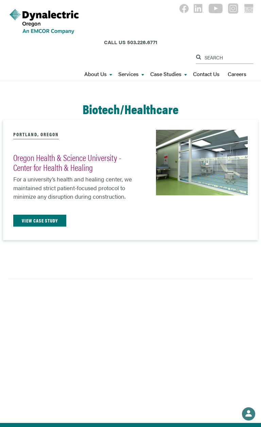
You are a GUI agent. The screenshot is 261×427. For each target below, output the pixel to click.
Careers (237, 74)
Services (131, 74)
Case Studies (168, 74)
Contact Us (206, 74)
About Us (98, 74)
